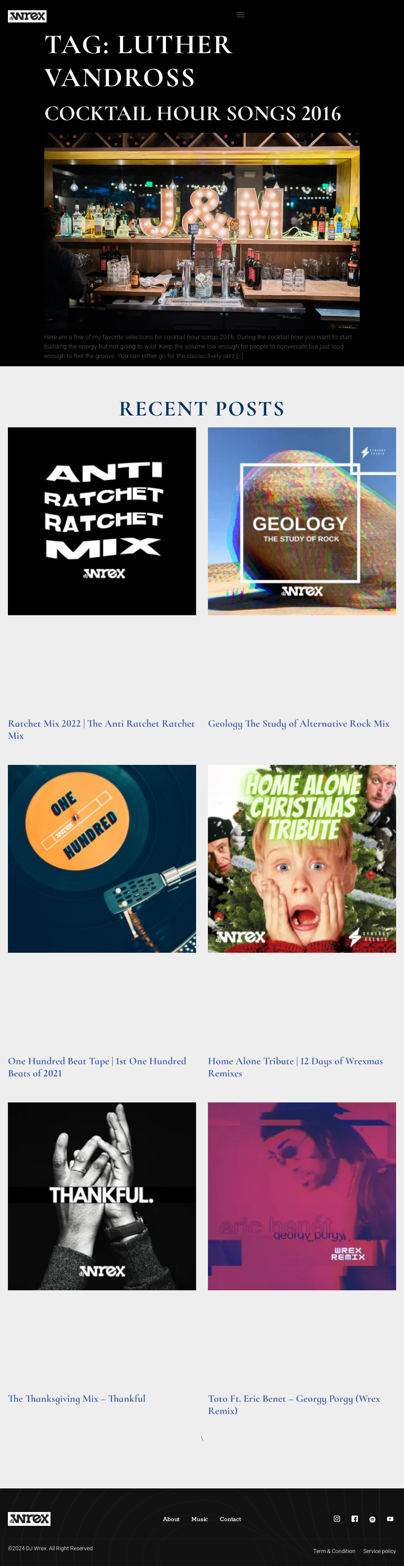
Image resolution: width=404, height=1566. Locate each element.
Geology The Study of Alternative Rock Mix (298, 723)
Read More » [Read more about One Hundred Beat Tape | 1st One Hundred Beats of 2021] (23, 1084)
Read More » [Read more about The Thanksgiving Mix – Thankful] (23, 1409)
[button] (240, 14)
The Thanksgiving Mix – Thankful (77, 1398)
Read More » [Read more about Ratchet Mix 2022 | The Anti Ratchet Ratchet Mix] (23, 746)
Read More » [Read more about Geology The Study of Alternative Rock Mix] (223, 734)
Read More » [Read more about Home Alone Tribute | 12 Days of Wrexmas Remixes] (223, 1084)
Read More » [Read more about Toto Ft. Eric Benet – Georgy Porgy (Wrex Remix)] (223, 1422)
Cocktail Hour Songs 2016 (192, 113)
